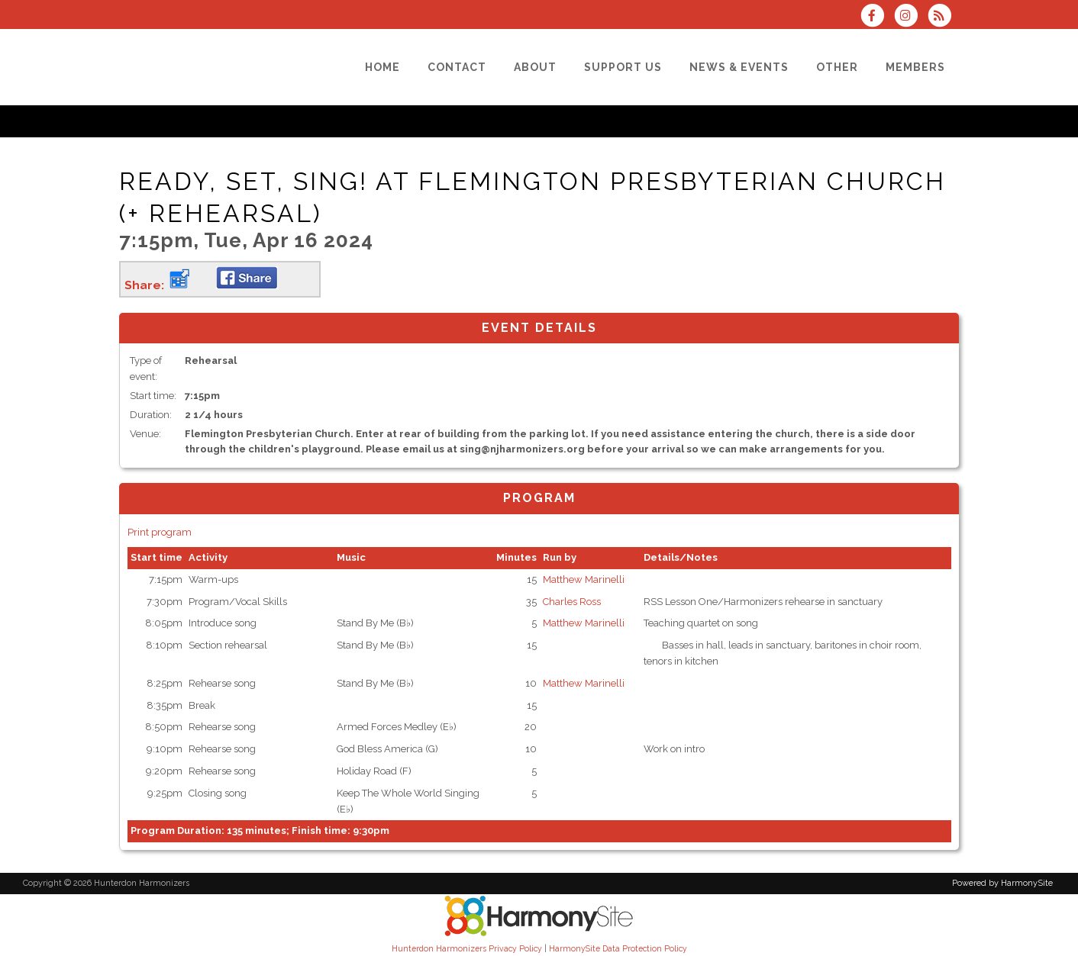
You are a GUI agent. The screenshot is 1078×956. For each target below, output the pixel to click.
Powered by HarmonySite (1002, 883)
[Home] (382, 67)
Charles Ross (572, 601)
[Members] (915, 67)
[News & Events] (739, 67)
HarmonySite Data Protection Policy (618, 948)
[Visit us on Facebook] (876, 17)
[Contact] (457, 67)
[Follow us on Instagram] (911, 17)
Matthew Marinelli (584, 579)
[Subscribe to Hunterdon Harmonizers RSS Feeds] (943, 17)
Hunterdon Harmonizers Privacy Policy (467, 948)
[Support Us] (623, 67)
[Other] (837, 67)
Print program (159, 532)
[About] (535, 67)
